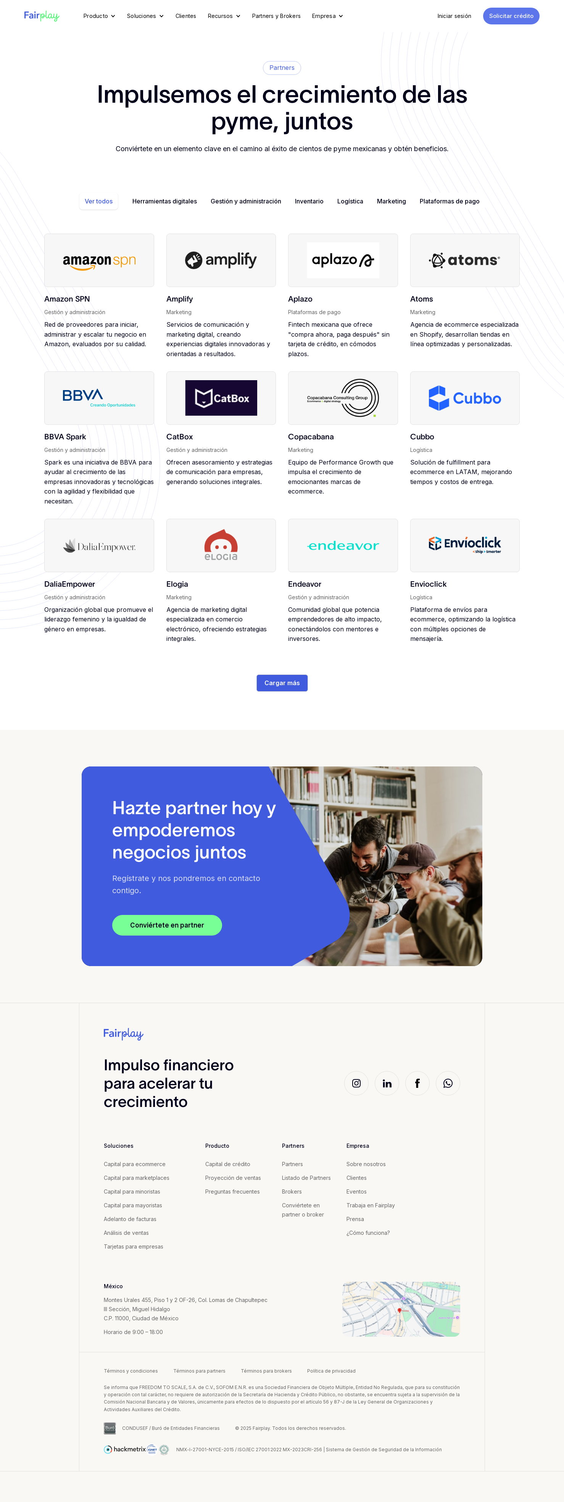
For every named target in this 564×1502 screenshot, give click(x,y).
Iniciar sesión (455, 16)
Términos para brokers (266, 1371)
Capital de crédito (227, 1164)
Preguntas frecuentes (232, 1191)
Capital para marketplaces (136, 1177)
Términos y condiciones (131, 1371)
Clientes (356, 1177)
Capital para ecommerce (135, 1164)
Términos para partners (199, 1371)
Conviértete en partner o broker (303, 1210)
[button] (99, 16)
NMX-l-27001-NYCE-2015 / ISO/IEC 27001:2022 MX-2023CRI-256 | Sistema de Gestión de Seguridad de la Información (309, 1449)
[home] (42, 16)
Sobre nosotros (366, 1164)
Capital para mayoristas (133, 1205)
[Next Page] (282, 683)
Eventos (356, 1191)
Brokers (292, 1191)
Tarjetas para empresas (133, 1246)
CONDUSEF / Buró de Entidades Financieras (171, 1428)
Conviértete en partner (167, 925)
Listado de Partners (306, 1177)
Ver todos (99, 201)
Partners (292, 1164)
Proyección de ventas (233, 1177)
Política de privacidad (331, 1371)
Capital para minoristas (132, 1191)
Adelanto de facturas (130, 1219)
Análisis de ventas (126, 1232)
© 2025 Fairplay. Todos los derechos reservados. (290, 1428)
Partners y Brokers (276, 16)
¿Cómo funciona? (368, 1232)
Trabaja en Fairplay (370, 1205)
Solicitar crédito (511, 15)
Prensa (355, 1219)
